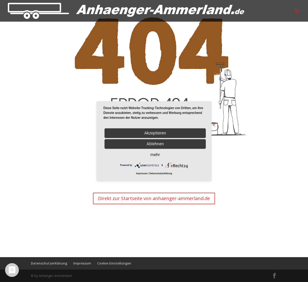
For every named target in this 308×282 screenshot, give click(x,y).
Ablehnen (155, 143)
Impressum (82, 263)
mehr (155, 154)
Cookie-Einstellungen (114, 263)
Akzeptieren (155, 133)
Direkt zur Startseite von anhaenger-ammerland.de (154, 198)
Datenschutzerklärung (49, 263)
